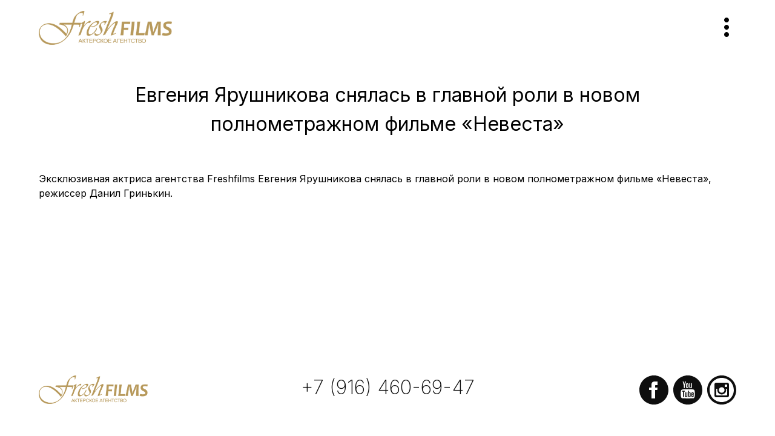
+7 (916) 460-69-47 (388, 387)
